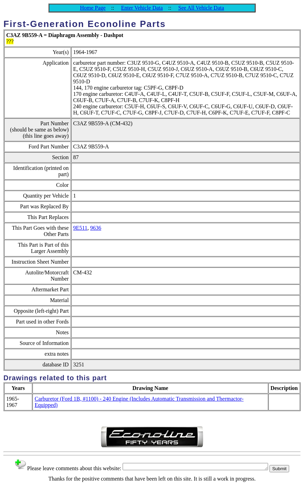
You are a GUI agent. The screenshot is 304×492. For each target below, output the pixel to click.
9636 (95, 228)
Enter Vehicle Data (142, 8)
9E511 (80, 228)
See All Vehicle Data (201, 8)
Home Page (92, 8)
